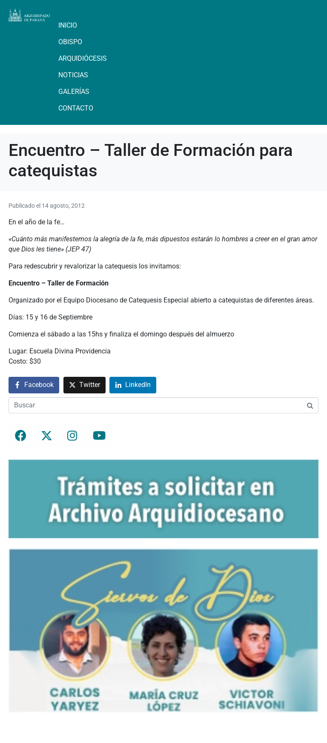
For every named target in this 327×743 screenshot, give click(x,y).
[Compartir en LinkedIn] (132, 385)
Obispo (70, 42)
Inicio (67, 25)
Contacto (75, 108)
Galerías (73, 92)
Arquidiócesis (82, 58)
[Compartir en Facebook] (34, 385)
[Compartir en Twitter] (84, 385)
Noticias (73, 75)
